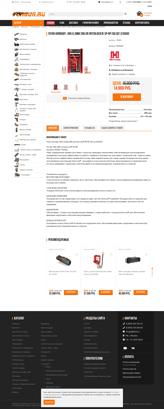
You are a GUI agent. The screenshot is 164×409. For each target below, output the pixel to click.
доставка (73, 23)
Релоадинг (35, 27)
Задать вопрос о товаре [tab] (123, 74)
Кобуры (15, 392)
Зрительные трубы (19, 332)
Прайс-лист (88, 372)
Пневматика (17, 344)
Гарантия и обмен (91, 332)
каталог (28, 23)
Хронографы (46, 332)
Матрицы (49, 383)
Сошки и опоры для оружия (23, 384)
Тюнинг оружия (18, 368)
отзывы (126, 23)
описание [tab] (52, 128)
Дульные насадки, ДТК (21, 372)
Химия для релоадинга (55, 371)
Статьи (86, 324)
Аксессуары (17, 388)
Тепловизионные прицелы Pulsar (97, 376)
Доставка (87, 328)
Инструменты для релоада (57, 375)
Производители (90, 336)
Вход (17, 2)
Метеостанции (47, 328)
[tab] (123, 121)
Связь (43, 356)
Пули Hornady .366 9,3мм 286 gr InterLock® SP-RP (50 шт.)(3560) (77, 27)
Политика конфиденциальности (97, 352)
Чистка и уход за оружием (51, 344)
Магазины (16, 376)
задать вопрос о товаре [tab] (112, 128)
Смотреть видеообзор (79, 98)
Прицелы (16, 324)
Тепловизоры (17, 360)
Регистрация (26, 2)
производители (111, 23)
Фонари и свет (18, 364)
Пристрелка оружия (49, 336)
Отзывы (87, 340)
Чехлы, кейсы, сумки (49, 348)
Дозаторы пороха (53, 387)
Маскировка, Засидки (21, 352)
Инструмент (45, 352)
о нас (62, 23)
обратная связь (142, 23)
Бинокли (15, 328)
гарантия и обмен (91, 23)
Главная (15, 27)
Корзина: (148, 14)
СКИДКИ (50, 23)
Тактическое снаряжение (22, 348)
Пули (44, 27)
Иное (48, 367)
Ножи (43, 340)
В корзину (127, 97)
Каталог (24, 27)
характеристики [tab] (70, 128)
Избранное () (47, 2)
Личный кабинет (90, 348)
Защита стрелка (47, 360)
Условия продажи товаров (95, 368)
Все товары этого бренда (122, 65)
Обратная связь (90, 344)
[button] (152, 269)
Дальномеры (17, 340)
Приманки (45, 324)
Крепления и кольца (20, 336)
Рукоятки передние (20, 380)
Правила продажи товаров (95, 364)
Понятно (49, 402)
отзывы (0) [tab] (90, 128)
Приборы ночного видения (23, 356)
